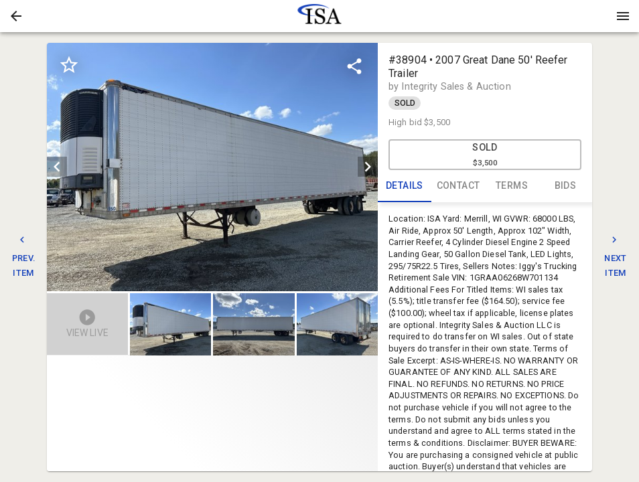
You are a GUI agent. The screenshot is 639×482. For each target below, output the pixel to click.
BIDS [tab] (565, 186)
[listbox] (212, 167)
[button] (16, 16)
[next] (368, 167)
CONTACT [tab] (458, 186)
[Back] (16, 16)
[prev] (57, 167)
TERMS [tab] (512, 186)
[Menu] (623, 16)
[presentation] (319, 16)
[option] (212, 167)
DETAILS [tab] (404, 186)
